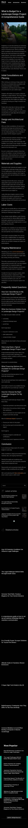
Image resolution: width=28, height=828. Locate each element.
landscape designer (11, 418)
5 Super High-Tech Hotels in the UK (12, 685)
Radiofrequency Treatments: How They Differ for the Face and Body (13, 707)
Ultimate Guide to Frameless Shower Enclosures (13, 664)
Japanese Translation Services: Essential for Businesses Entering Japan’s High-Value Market (10, 515)
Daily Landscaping (18, 473)
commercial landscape (17, 252)
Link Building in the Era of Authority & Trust (11, 785)
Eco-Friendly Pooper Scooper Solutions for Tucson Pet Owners (14, 641)
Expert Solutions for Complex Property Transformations (10, 508)
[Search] (25, 485)
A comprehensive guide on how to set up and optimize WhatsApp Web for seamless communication (13, 618)
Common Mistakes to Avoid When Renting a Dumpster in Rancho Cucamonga (12, 730)
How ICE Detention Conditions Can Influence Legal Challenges (9, 496)
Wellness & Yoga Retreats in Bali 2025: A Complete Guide (13, 792)
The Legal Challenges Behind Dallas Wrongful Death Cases (9, 502)
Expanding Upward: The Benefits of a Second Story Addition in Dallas (14, 779)
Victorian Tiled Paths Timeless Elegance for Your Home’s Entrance (12, 595)
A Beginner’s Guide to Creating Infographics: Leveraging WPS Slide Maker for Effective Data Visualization (14, 800)
